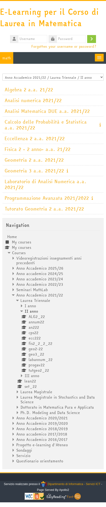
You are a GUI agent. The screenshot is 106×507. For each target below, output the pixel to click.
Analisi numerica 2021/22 (33, 100)
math (6, 58)
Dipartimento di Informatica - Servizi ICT (70, 484)
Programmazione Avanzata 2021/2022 (47, 198)
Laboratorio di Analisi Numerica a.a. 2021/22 (45, 184)
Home (12, 236)
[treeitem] (53, 348)
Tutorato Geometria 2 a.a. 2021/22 (44, 208)
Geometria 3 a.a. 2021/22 (34, 170)
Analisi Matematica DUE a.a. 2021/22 (47, 111)
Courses (19, 253)
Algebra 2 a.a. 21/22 (29, 89)
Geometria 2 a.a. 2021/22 (34, 160)
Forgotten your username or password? (63, 46)
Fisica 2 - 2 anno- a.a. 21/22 (37, 149)
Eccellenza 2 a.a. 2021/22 (35, 138)
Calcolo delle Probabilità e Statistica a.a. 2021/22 (46, 124)
